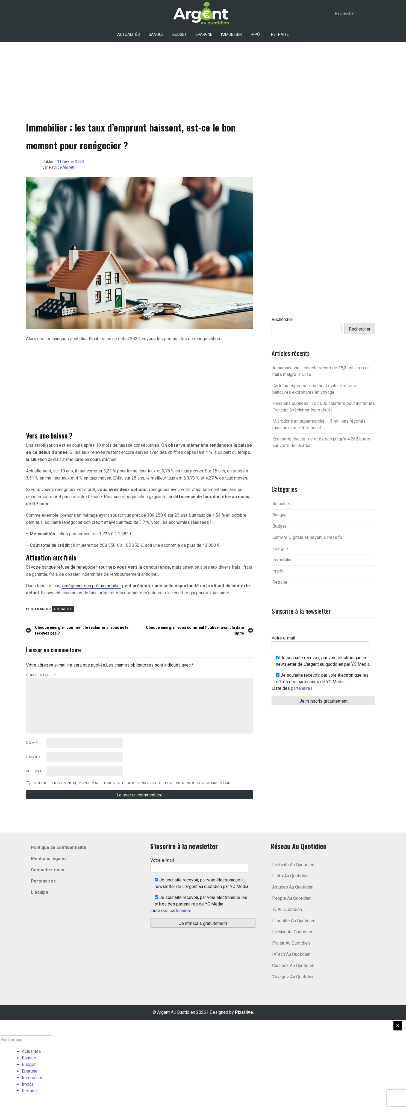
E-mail (33, 757)
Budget (179, 34)
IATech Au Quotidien (291, 954)
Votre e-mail (320, 641)
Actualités (128, 34)
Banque (156, 34)
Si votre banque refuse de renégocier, (62, 567)
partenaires (302, 688)
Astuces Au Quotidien (292, 887)
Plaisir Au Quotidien (291, 943)
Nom (31, 743)
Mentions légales (49, 858)
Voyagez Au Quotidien (293, 976)
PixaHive (244, 1012)
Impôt (256, 34)
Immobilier (231, 34)
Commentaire (41, 675)
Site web (34, 771)
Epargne (204, 34)
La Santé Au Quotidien (293, 864)
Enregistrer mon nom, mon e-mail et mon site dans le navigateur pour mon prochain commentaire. (133, 783)
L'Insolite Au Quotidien (293, 920)
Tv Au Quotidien (287, 909)
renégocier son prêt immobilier (91, 585)
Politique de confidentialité (58, 847)
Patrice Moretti (62, 167)
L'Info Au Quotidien (290, 875)
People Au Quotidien (291, 898)
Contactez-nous (47, 869)
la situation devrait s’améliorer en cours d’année (71, 459)
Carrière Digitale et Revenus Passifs (307, 537)
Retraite (280, 34)
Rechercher (282, 319)
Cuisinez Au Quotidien (293, 965)
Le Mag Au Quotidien (292, 931)
